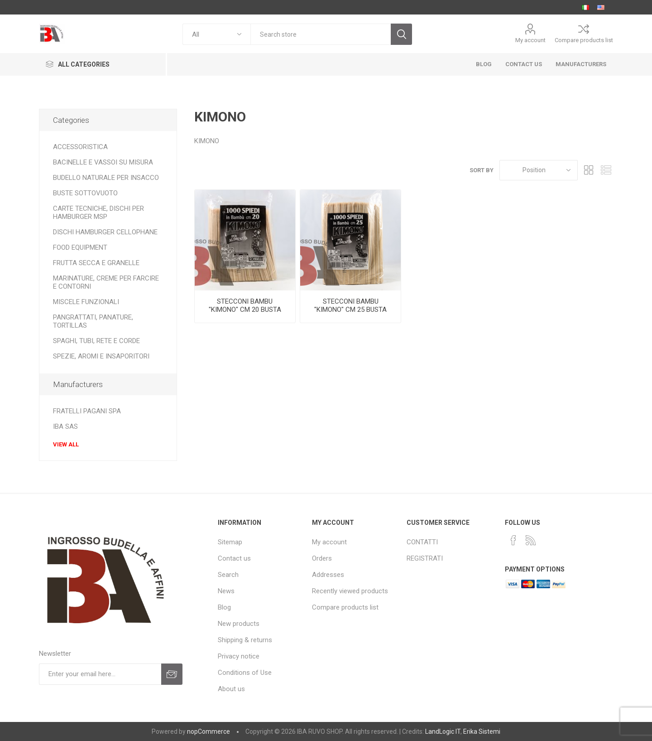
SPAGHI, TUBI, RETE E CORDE (96, 341)
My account (530, 40)
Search (228, 575)
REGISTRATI (425, 558)
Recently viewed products (350, 591)
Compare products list (584, 40)
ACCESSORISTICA (80, 147)
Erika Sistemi (481, 731)
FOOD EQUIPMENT (80, 247)
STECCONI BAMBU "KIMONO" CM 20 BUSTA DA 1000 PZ (245, 309)
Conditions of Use (245, 672)
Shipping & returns (245, 640)
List (606, 170)
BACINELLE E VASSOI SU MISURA (103, 162)
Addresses (328, 575)
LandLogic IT (442, 731)
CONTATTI (422, 542)
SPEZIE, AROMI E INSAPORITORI (101, 356)
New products (238, 624)
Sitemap (230, 542)
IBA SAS (65, 426)
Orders (322, 558)
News (226, 591)
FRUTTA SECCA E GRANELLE (96, 263)
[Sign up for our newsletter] (100, 674)
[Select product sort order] (538, 170)
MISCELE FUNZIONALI (86, 302)
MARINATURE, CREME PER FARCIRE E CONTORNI (106, 282)
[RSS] (530, 540)
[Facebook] (513, 540)
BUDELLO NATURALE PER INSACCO (106, 178)
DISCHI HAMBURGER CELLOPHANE (105, 232)
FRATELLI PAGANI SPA (87, 411)
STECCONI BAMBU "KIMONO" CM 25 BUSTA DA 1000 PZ (350, 309)
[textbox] (320, 34)
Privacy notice (238, 656)
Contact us (234, 558)
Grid (589, 170)
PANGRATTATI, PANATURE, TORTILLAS (93, 321)
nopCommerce (208, 731)
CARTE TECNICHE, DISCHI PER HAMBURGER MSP (98, 212)
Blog (224, 607)
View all (66, 444)
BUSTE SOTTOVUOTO (85, 193)
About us (231, 689)
